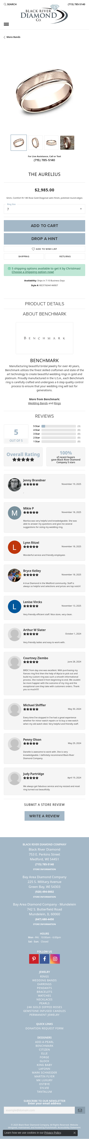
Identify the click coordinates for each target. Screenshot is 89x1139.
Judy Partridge (33, 774)
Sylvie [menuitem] (44, 1088)
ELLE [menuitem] (44, 1053)
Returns (65, 256)
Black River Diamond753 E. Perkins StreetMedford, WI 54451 (44, 859)
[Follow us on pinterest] (34, 959)
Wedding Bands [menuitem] (44, 980)
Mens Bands (13, 37)
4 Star (36, 430)
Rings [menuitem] (44, 976)
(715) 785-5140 (44, 160)
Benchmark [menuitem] (45, 1046)
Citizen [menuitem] (44, 1050)
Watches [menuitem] (44, 995)
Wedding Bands (38, 403)
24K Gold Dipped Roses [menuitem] (44, 1007)
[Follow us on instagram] (55, 959)
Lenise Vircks (32, 602)
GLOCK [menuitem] (44, 1061)
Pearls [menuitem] (44, 1003)
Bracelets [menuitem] (44, 992)
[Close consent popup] (74, 1133)
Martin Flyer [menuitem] (44, 1076)
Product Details (44, 303)
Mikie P (28, 508)
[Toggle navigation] (6, 24)
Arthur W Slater (34, 630)
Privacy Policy (52, 1132)
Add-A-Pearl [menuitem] (44, 1042)
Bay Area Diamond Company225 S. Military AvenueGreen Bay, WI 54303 (45, 886)
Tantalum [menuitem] (44, 1092)
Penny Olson (32, 739)
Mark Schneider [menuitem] (44, 1072)
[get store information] (44, 869)
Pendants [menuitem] (44, 988)
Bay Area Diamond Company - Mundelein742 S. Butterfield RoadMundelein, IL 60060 (44, 914)
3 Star (36, 433)
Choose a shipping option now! (33, 272)
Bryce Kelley (32, 571)
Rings (57, 403)
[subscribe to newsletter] (80, 1110)
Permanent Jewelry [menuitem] (44, 1015)
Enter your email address (44, 1103)
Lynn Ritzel (31, 543)
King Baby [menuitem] (44, 1065)
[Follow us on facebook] (44, 959)
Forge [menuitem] (44, 1057)
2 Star (36, 437)
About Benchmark (44, 313)
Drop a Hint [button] (44, 239)
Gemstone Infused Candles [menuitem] (44, 1011)
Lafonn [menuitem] (44, 1069)
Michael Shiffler (34, 705)
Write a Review (44, 816)
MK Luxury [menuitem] (44, 1080)
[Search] (10, 4)
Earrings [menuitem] (44, 984)
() (78, 426)
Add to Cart (44, 226)
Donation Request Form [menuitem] (44, 1028)
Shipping (23, 256)
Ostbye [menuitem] (44, 1084)
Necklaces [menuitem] (44, 999)
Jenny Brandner (34, 480)
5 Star (36, 426)
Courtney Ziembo (35, 658)
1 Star (36, 441)
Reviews (44, 416)
